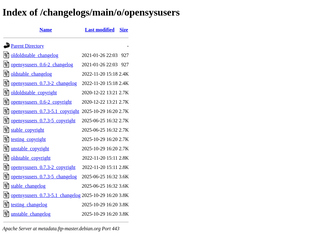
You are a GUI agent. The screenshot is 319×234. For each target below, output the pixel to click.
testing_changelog (29, 204)
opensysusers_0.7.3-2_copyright (43, 167)
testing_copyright (28, 139)
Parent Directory (27, 46)
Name (46, 29)
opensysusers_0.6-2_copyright (41, 102)
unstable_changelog (30, 214)
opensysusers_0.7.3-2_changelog (44, 83)
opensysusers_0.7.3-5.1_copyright (45, 111)
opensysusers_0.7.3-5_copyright (43, 120)
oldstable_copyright (30, 158)
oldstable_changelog (31, 74)
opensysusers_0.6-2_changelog (42, 64)
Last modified (100, 29)
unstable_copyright (30, 148)
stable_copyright (27, 130)
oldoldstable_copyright (34, 92)
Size (124, 29)
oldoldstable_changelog (34, 55)
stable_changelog (28, 186)
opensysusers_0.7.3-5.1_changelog (46, 195)
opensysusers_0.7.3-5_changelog (44, 176)
